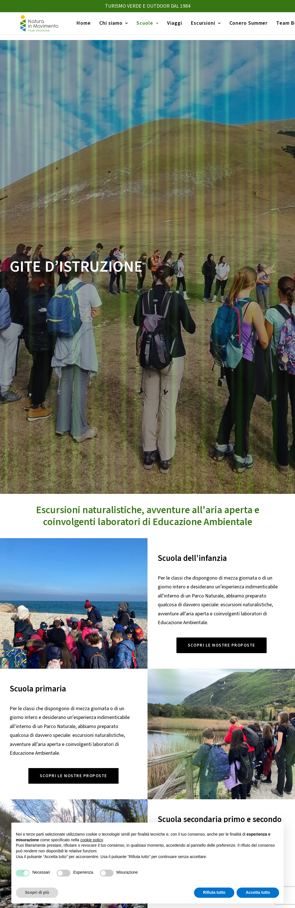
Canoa (224, 807)
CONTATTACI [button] (148, 732)
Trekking (226, 797)
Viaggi (172, 26)
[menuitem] (81, 26)
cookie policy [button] (91, 840)
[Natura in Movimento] (35, 26)
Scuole (145, 26)
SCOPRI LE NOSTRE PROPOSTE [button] (221, 294)
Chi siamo (111, 26)
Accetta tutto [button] (258, 892)
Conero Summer (246, 26)
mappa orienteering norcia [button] (148, 609)
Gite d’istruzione (167, 807)
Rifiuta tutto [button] (214, 892)
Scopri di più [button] (37, 892)
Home (81, 26)
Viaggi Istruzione (167, 797)
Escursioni (203, 26)
